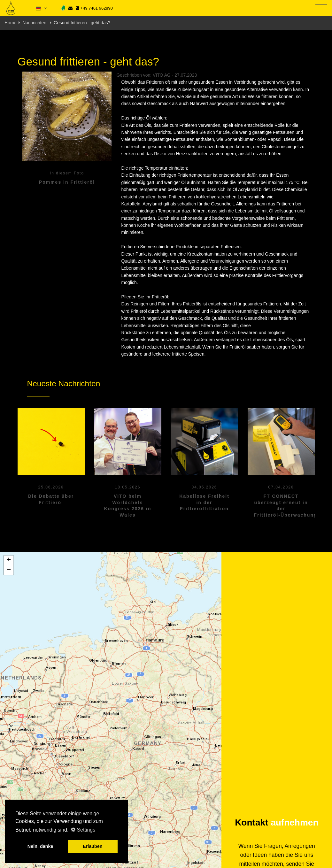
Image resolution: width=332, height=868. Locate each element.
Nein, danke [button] (40, 846)
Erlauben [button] (93, 846)
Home (10, 22)
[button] (8, 560)
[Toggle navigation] (321, 8)
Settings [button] (83, 830)
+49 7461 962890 (94, 8)
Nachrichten (35, 22)
